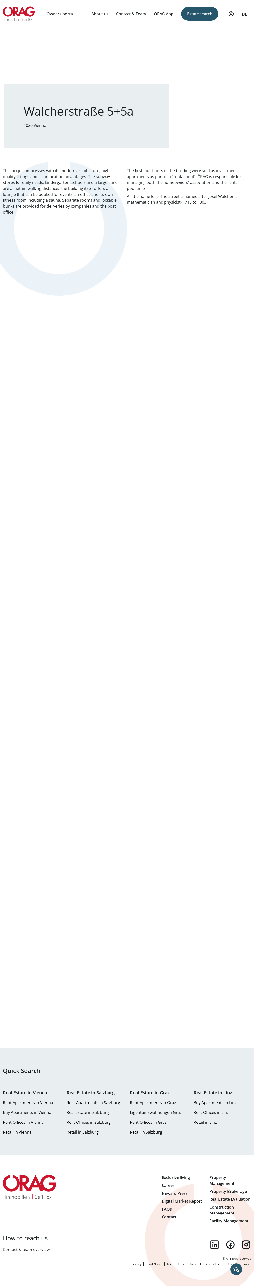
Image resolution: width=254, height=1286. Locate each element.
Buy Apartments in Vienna (27, 1112)
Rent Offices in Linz (211, 1112)
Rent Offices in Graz (148, 1122)
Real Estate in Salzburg (88, 1112)
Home (19, 13)
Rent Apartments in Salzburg (93, 1102)
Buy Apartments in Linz (215, 1102)
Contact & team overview (26, 1249)
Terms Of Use (176, 1264)
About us (99, 14)
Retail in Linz (205, 1122)
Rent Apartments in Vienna (28, 1102)
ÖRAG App (163, 14)
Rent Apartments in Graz (153, 1102)
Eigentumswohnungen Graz (156, 1112)
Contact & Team (131, 14)
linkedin (214, 1245)
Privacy (136, 1264)
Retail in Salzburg (83, 1132)
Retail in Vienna (17, 1132)
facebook (230, 1245)
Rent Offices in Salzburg (89, 1122)
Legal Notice (154, 1264)
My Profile (231, 16)
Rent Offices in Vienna (23, 1122)
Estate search (199, 14)
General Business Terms (207, 1264)
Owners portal (60, 14)
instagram (246, 1245)
